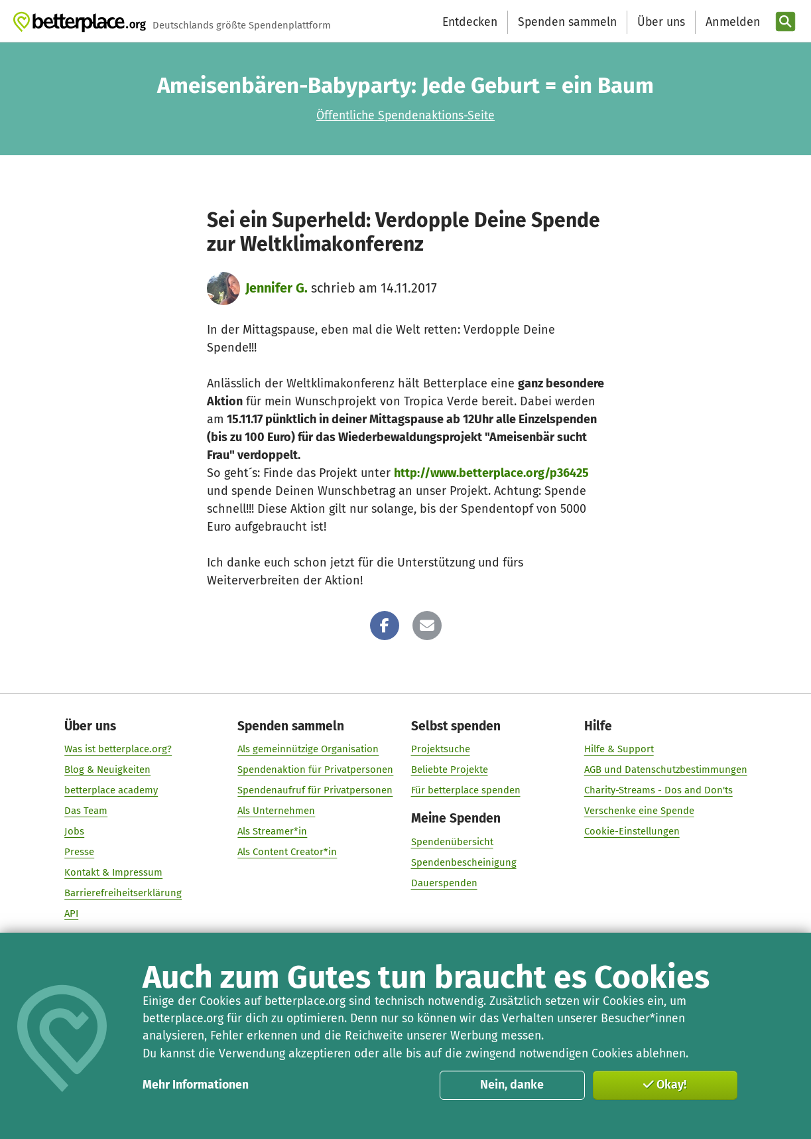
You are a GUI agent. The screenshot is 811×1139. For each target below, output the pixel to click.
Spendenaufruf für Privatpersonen (315, 791)
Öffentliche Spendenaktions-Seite (405, 116)
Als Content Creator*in (287, 852)
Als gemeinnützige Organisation (308, 750)
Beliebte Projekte (448, 770)
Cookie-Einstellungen (631, 832)
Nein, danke (512, 1084)
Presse (79, 852)
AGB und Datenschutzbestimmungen (665, 770)
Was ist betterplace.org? (118, 750)
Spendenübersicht (451, 842)
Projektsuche (439, 750)
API (71, 914)
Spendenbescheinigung (463, 862)
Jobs (74, 832)
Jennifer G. (276, 288)
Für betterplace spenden (465, 791)
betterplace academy (111, 791)
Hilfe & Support (618, 750)
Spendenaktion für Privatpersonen (315, 770)
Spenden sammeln (567, 22)
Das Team (85, 811)
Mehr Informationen (196, 1085)
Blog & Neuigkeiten (107, 770)
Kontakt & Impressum (113, 873)
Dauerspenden (443, 883)
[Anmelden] (731, 22)
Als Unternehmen (276, 811)
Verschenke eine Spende (639, 811)
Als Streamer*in (272, 832)
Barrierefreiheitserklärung (123, 894)
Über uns (661, 22)
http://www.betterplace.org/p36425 (491, 473)
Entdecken (469, 22)
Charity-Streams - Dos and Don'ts (658, 791)
